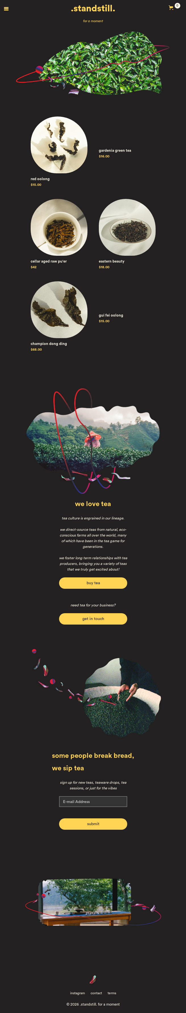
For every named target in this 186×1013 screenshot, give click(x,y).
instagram (77, 993)
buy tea (93, 583)
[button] (6, 8)
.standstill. (93, 8)
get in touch (93, 619)
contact (96, 993)
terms (112, 993)
